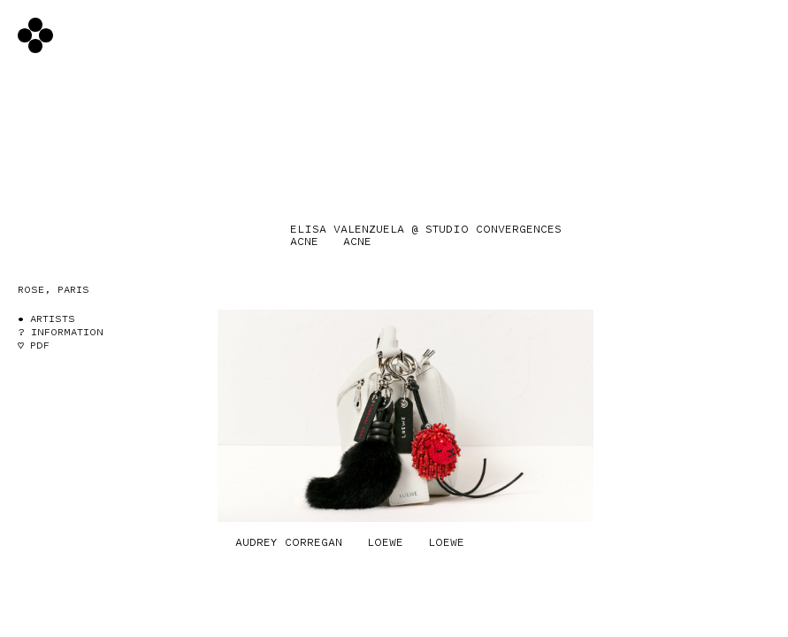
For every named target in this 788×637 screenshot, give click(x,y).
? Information (60, 332)
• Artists (46, 319)
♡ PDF (34, 345)
